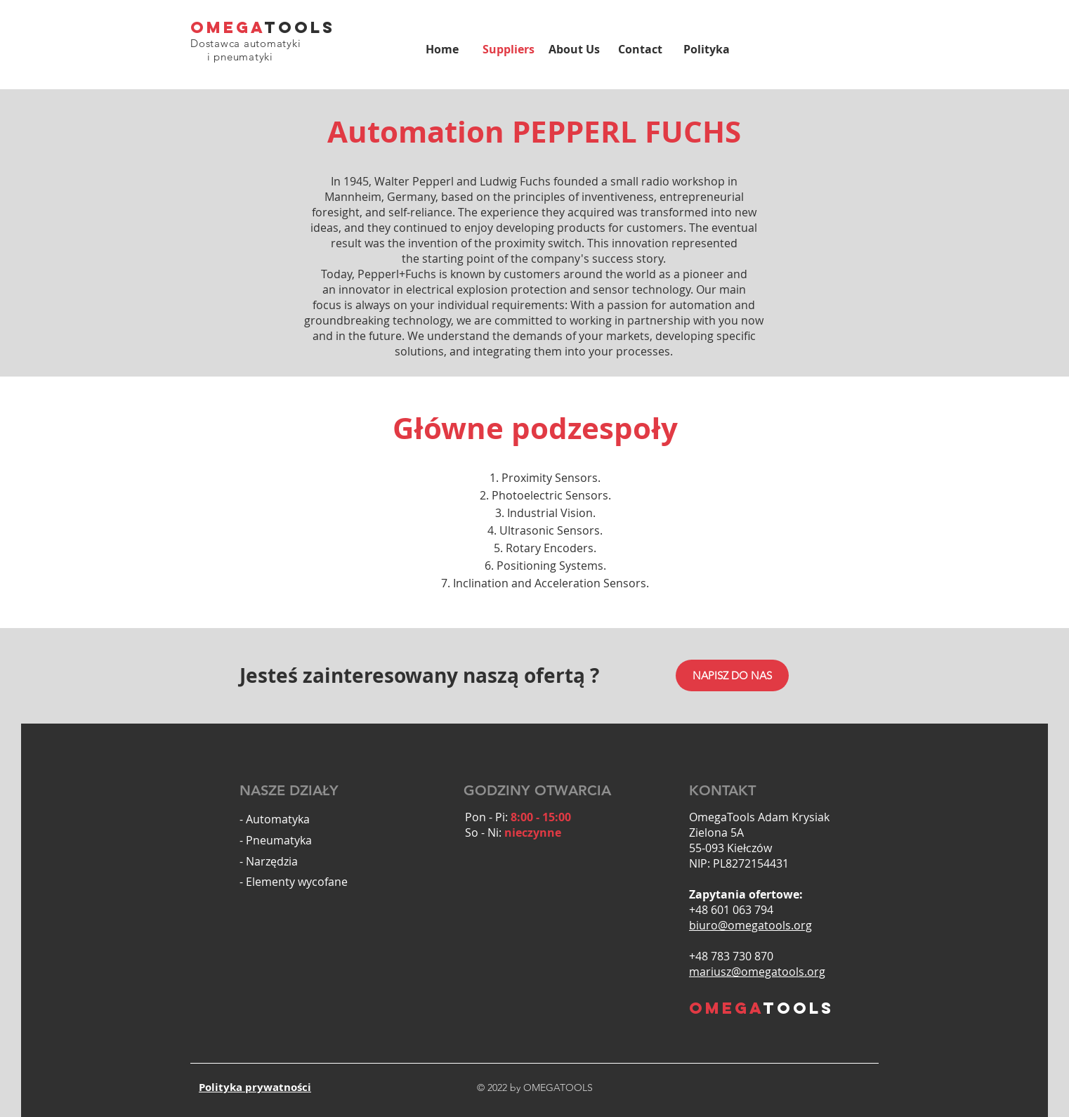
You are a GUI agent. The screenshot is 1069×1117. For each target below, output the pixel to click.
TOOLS (300, 27)
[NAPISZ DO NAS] (732, 675)
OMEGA (227, 27)
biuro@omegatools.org (750, 925)
